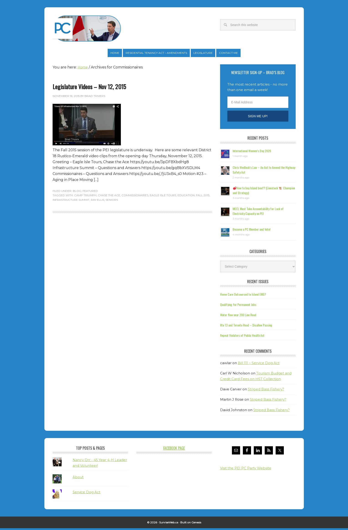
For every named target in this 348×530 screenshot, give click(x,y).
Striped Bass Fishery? (266, 391)
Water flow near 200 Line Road (238, 316)
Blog (77, 192)
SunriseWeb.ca (168, 524)
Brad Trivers (87, 29)
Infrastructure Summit (71, 201)
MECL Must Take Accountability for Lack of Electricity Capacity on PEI (258, 213)
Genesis (196, 524)
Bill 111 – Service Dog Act (258, 365)
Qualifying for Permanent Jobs (238, 306)
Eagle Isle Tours (163, 197)
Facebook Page (174, 450)
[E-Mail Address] (257, 104)
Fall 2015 (202, 197)
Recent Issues (257, 283)
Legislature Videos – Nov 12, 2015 (89, 88)
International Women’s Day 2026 (252, 152)
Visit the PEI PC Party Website (245, 470)
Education (186, 197)
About (78, 479)
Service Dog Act (86, 494)
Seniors (112, 201)
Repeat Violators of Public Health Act (242, 337)
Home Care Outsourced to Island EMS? (243, 296)
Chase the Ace (109, 197)
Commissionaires (135, 197)
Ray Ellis (97, 201)
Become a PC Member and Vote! (251, 231)
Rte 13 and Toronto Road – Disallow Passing (246, 326)
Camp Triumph (85, 197)
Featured (90, 192)
